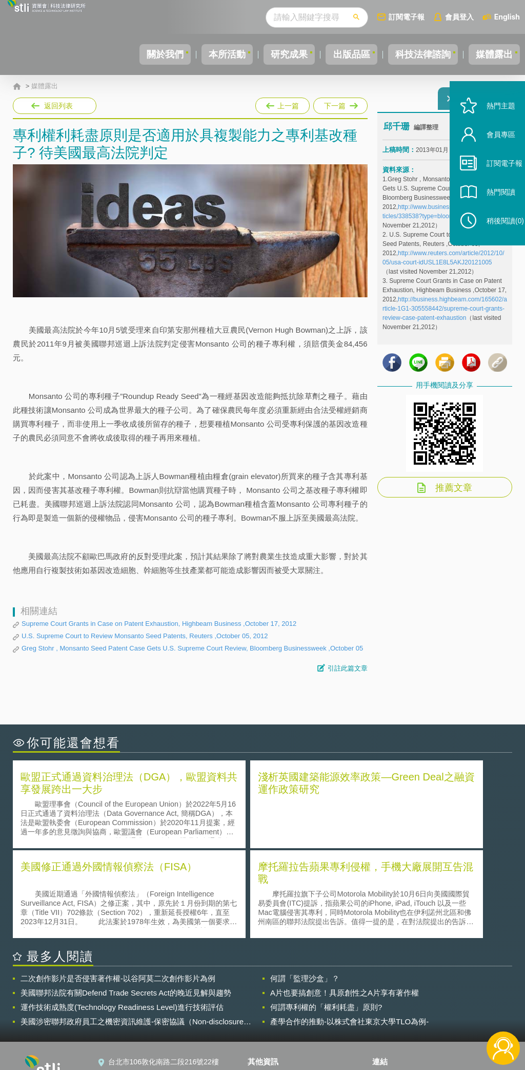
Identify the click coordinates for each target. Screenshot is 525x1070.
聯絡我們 (268, 1013)
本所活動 (199, 54)
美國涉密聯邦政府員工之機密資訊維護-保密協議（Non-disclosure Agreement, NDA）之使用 (132, 929)
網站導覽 (268, 1028)
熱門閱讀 (490, 216)
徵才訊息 (268, 999)
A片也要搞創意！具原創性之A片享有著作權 (344, 900)
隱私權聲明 (272, 985)
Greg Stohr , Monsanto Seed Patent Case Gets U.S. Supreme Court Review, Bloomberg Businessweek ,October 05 (192, 648)
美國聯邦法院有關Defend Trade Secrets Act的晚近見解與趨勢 (126, 900)
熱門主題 (490, 129)
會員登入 (459, 16)
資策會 (389, 985)
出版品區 (336, 54)
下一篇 (339, 104)
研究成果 (268, 54)
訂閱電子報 (407, 16)
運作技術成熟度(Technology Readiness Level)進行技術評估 (122, 914)
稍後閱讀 (495, 244)
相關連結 (441, 985)
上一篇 (282, 106)
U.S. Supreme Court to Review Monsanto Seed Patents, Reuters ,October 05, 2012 (145, 636)
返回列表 (58, 106)
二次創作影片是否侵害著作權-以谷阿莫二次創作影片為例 (118, 886)
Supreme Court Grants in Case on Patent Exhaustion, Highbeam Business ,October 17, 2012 (159, 623)
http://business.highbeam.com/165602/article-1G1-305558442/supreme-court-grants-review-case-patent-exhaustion (444, 315)
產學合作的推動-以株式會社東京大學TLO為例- (349, 929)
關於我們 (131, 54)
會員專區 (490, 158)
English (507, 16)
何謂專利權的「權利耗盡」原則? (326, 914)
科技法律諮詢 (413, 54)
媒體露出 (491, 54)
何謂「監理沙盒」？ (304, 886)
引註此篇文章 (348, 668)
